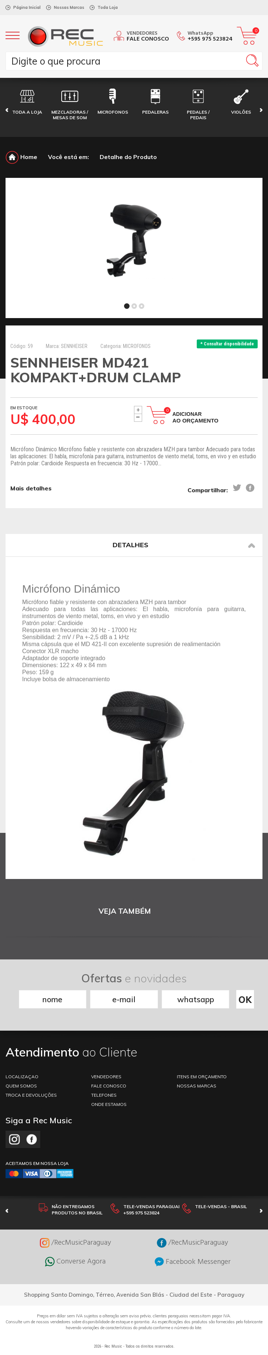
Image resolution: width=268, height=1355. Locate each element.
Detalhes (184, 545)
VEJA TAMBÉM (125, 911)
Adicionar (195, 417)
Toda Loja (107, 7)
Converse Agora (75, 1261)
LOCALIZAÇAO (22, 1076)
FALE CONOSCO (108, 1086)
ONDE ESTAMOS (109, 1104)
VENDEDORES (106, 1076)
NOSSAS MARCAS (196, 1086)
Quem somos (21, 1086)
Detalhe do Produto (128, 157)
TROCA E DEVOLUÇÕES (31, 1095)
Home (21, 157)
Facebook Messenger (193, 1261)
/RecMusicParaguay (75, 1243)
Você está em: (68, 157)
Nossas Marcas (69, 7)
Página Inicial (27, 7)
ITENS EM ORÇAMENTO (202, 1076)
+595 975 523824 (210, 39)
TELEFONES (104, 1095)
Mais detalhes (31, 488)
